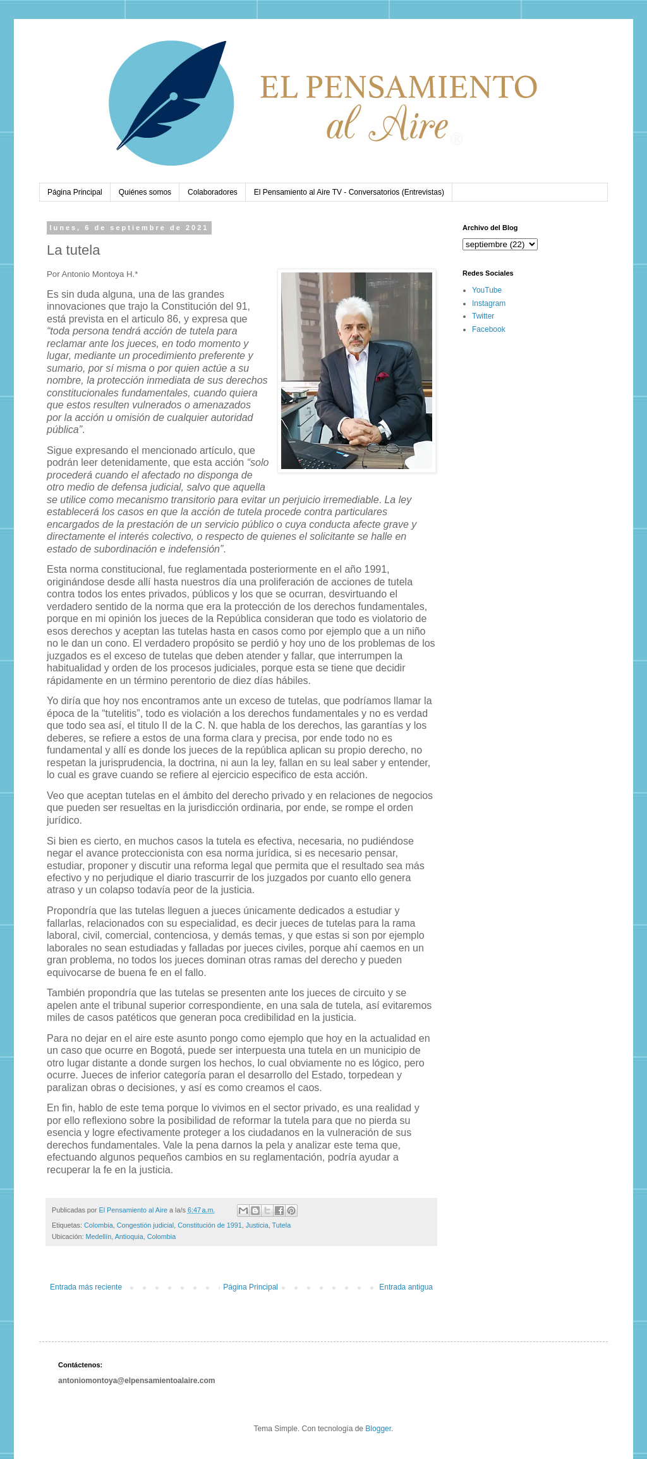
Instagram (488, 303)
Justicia (257, 1225)
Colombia (98, 1225)
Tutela (281, 1225)
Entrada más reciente (86, 1287)
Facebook (488, 329)
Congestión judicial (145, 1225)
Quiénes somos (145, 192)
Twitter (483, 316)
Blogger (378, 1428)
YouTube (487, 290)
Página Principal (74, 192)
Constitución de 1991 (209, 1225)
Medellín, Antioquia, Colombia (130, 1236)
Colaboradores (213, 192)
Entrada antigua (406, 1287)
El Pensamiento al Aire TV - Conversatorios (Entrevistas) (349, 192)
